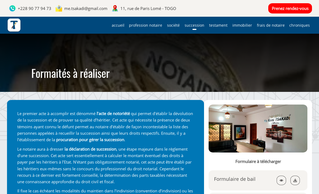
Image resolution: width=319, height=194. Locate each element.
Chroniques (299, 25)
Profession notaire (145, 25)
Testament (218, 25)
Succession (194, 25)
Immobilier (242, 25)
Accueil (118, 25)
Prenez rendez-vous (290, 8)
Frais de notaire (271, 25)
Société (173, 25)
